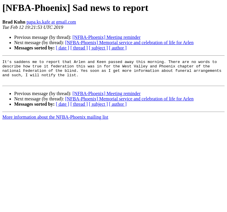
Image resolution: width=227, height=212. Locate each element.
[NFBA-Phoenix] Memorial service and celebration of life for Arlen (129, 42)
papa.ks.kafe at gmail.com (51, 21)
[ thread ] (79, 47)
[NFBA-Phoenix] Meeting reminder (106, 37)
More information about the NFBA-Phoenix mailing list (55, 121)
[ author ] (118, 47)
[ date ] (62, 47)
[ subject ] (98, 47)
